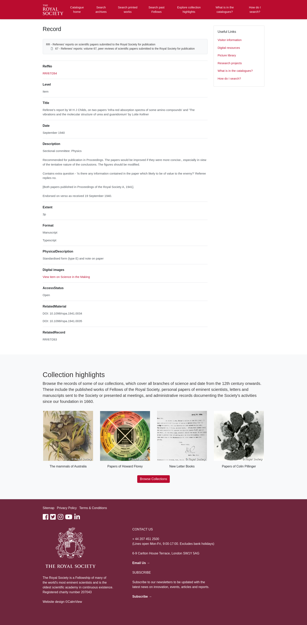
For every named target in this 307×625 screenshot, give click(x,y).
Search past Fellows (156, 10)
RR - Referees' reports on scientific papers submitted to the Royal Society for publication (100, 44)
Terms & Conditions (93, 508)
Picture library (227, 55)
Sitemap (49, 508)
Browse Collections (153, 479)
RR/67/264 (50, 73)
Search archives (101, 10)
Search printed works (127, 10)
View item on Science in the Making (66, 277)
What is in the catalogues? (225, 10)
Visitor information (230, 40)
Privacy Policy (67, 508)
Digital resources (229, 47)
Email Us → (141, 563)
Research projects (230, 63)
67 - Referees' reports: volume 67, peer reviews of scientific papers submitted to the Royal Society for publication (125, 48)
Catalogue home (77, 10)
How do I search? (255, 10)
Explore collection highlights (189, 10)
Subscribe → (142, 596)
